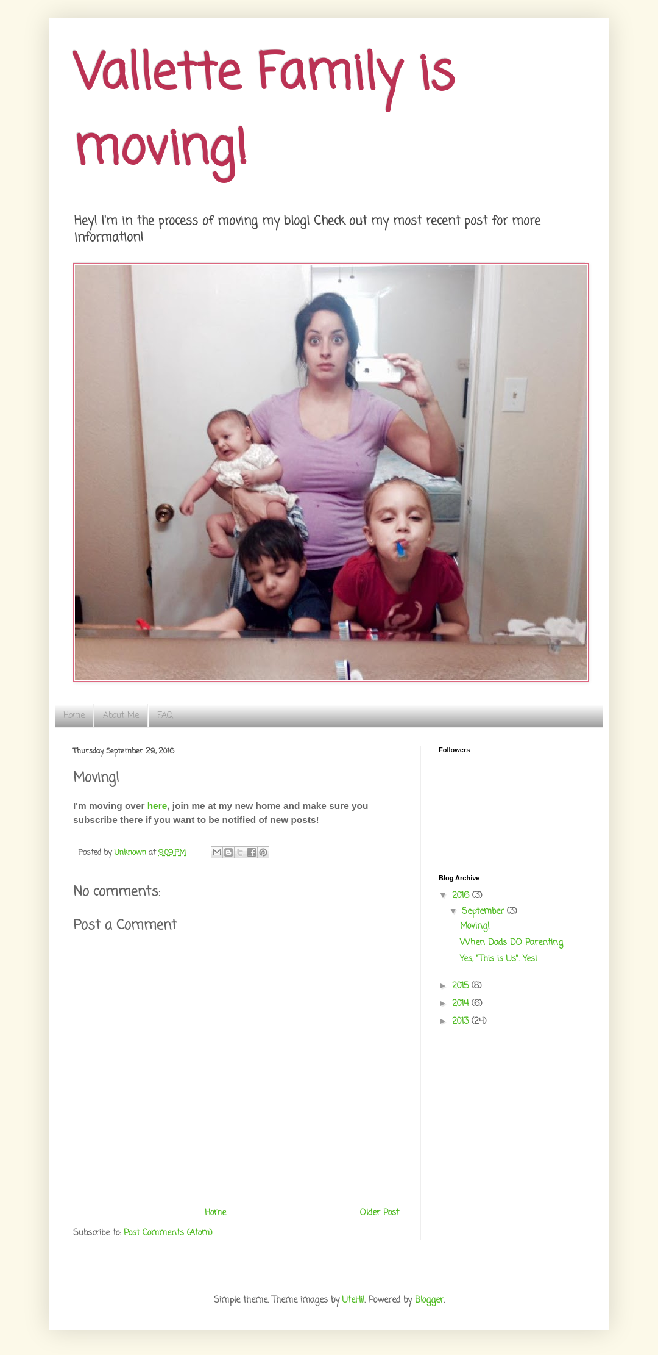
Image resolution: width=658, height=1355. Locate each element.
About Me (121, 716)
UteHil (353, 1300)
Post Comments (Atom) (168, 1233)
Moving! (475, 926)
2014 (462, 1003)
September (484, 911)
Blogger (429, 1300)
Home (74, 716)
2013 (462, 1021)
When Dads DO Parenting (511, 942)
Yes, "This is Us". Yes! (498, 959)
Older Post (379, 1213)
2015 (462, 986)
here (157, 805)
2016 (462, 896)
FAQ (165, 716)
